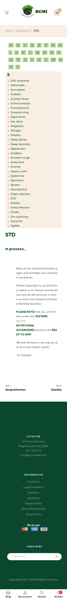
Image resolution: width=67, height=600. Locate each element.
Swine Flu (16, 221)
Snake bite (17, 162)
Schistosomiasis (20, 103)
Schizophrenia (20, 108)
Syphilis (15, 226)
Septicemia (18, 117)
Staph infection (20, 194)
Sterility (15, 203)
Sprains (15, 185)
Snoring (15, 167)
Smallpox (16, 153)
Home (9, 31)
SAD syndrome (20, 81)
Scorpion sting (20, 112)
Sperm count (19, 171)
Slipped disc (18, 149)
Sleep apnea (19, 139)
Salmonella (17, 85)
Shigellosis (17, 126)
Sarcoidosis (18, 90)
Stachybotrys (19, 189)
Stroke (15, 212)
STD (13, 198)
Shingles (16, 130)
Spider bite (17, 176)
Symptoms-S (23, 31)
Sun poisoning (19, 217)
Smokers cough (20, 158)
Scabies (16, 94)
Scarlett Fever (20, 99)
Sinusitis (16, 135)
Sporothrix (17, 180)
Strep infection (20, 207)
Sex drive (17, 122)
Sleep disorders (20, 144)
